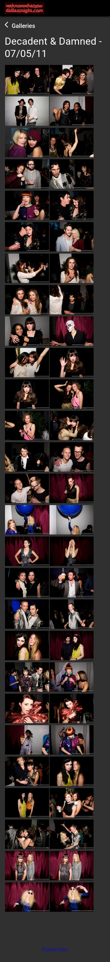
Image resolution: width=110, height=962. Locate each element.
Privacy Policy (55, 949)
